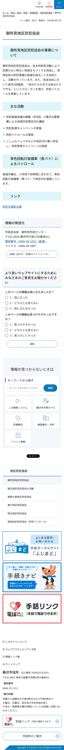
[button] (39, 4)
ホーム (6, 12)
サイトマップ (12, 664)
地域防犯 (34, 12)
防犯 (25, 12)
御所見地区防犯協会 (18, 480)
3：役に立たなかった (23, 308)
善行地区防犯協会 (17, 505)
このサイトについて (16, 641)
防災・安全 (16, 12)
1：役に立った (19, 297)
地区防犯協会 (46, 12)
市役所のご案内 (32, 736)
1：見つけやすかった (23, 324)
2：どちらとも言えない (24, 303)
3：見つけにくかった (23, 335)
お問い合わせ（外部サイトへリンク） (29, 254)
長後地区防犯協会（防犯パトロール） (28, 521)
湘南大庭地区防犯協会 (19, 496)
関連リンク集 (12, 656)
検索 (50, 388)
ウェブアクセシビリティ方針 (20, 649)
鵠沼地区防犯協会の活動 (21, 488)
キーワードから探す (21, 380)
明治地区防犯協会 (17, 513)
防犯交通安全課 (12, 206)
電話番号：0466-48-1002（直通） (26, 241)
